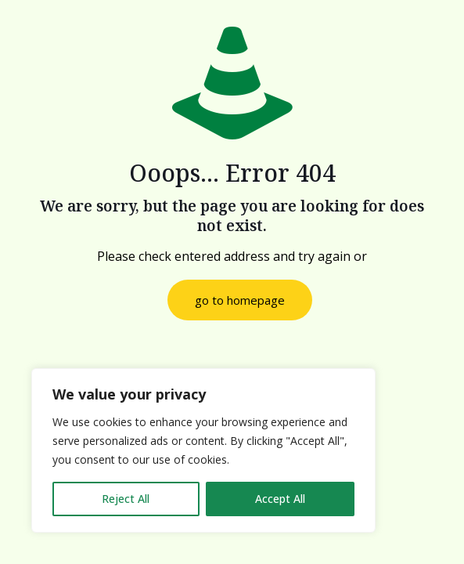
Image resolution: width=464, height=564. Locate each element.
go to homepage (240, 300)
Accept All (280, 498)
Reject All (125, 498)
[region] (203, 450)
